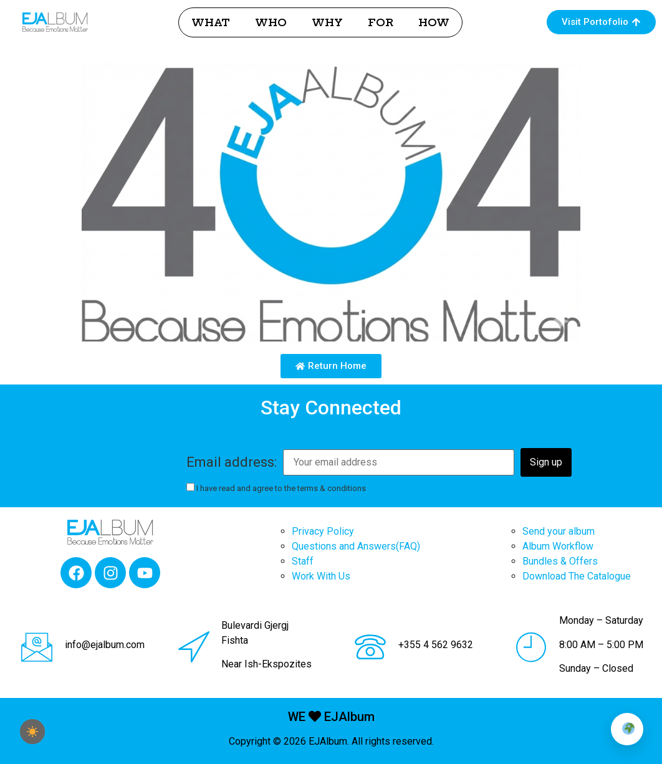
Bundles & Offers (560, 561)
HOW (433, 22)
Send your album (558, 531)
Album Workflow (557, 546)
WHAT (210, 22)
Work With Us (321, 576)
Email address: (231, 462)
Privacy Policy (323, 531)
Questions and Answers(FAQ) (356, 546)
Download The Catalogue (576, 576)
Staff (303, 561)
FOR (380, 22)
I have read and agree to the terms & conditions (276, 488)
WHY (327, 22)
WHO (271, 22)
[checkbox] (32, 731)
